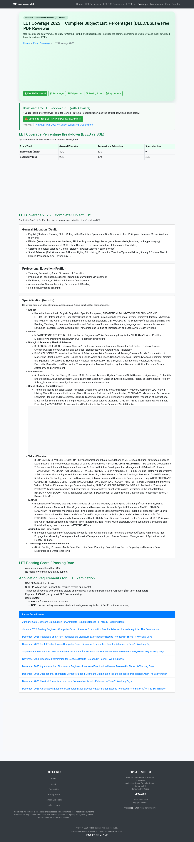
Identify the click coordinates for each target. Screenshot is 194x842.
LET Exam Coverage (137, 4)
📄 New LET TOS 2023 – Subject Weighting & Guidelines (62, 124)
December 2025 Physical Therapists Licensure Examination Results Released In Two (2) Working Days (77, 681)
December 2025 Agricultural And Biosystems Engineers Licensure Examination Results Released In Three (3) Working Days (88, 666)
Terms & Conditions (53, 800)
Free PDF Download (35, 93)
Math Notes (156, 4)
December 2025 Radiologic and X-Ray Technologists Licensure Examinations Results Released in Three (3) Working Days (87, 636)
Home (79, 4)
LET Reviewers (93, 4)
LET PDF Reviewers (113, 4)
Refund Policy (54, 805)
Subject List (75, 93)
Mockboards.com (140, 800)
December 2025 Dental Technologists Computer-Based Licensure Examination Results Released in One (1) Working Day (86, 644)
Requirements (113, 93)
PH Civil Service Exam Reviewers (140, 777)
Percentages (57, 93)
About (53, 784)
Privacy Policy (54, 794)
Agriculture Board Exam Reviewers (140, 783)
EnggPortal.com (140, 802)
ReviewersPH (24, 4)
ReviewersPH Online (140, 789)
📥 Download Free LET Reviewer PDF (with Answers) (53, 118)
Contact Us (54, 789)
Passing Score (94, 93)
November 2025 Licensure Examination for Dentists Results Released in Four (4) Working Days (73, 659)
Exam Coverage (41, 43)
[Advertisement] (97, 68)
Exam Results (172, 4)
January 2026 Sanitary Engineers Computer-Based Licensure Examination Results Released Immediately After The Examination (90, 629)
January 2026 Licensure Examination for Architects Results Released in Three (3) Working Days (73, 621)
